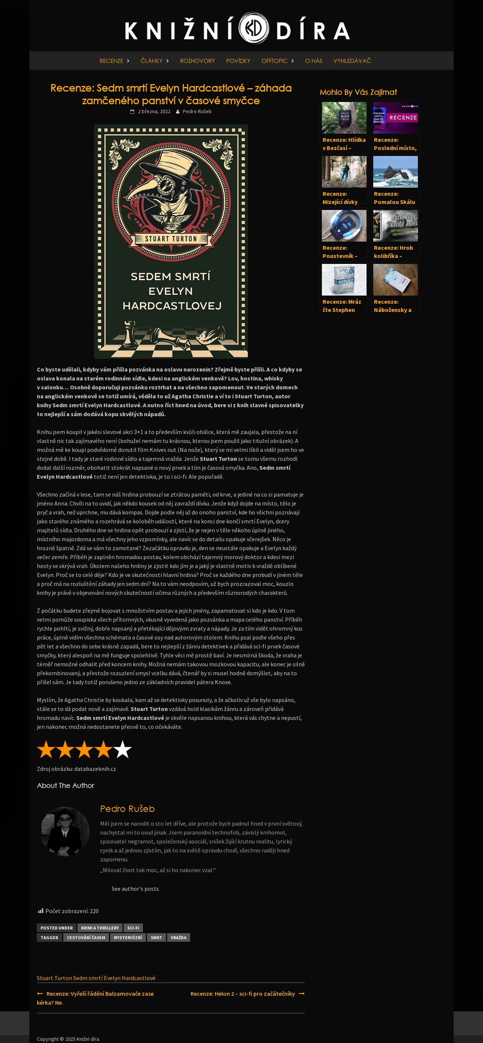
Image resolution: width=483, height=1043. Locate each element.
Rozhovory (197, 60)
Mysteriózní (128, 937)
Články (152, 60)
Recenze (111, 60)
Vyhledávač (352, 60)
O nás (313, 60)
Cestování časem (86, 937)
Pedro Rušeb (197, 111)
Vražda (178, 937)
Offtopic (275, 60)
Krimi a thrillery (100, 928)
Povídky (238, 60)
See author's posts (135, 888)
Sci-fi (133, 928)
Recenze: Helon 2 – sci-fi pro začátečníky (243, 993)
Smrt (156, 937)
